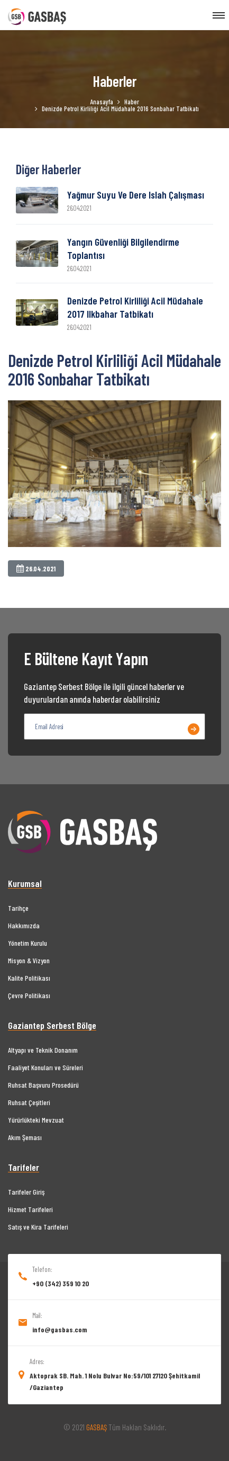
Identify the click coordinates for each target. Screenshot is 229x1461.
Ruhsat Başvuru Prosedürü (43, 1084)
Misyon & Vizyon (29, 960)
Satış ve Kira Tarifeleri (38, 1226)
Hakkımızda (24, 925)
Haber (131, 101)
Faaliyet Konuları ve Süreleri (45, 1067)
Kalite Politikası (29, 977)
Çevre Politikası (29, 995)
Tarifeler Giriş (26, 1191)
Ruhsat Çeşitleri (29, 1102)
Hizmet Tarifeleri (30, 1209)
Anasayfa (101, 101)
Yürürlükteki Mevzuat (36, 1119)
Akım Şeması (25, 1137)
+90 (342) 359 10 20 (60, 1283)
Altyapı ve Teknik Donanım (43, 1049)
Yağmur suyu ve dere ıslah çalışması (135, 195)
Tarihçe (18, 907)
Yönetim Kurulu (27, 942)
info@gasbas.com (59, 1329)
